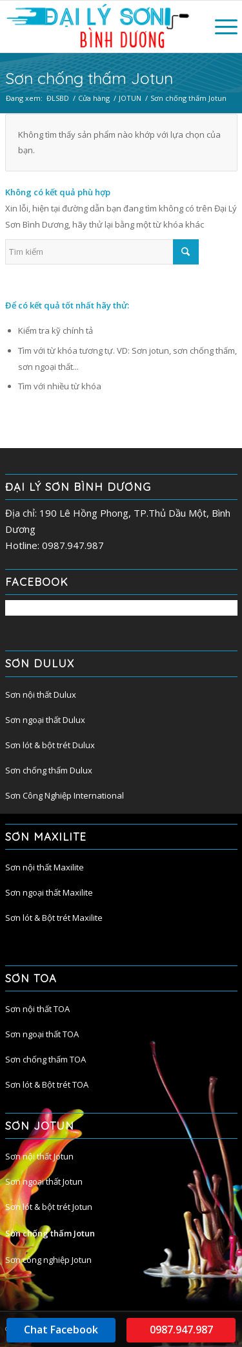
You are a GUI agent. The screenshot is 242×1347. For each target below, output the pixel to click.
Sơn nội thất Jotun (39, 1156)
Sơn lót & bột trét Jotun (48, 1206)
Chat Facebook (61, 1329)
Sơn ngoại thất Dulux (45, 720)
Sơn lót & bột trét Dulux (50, 745)
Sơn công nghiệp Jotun (48, 1260)
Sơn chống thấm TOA (45, 1059)
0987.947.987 (181, 1329)
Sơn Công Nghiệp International (64, 795)
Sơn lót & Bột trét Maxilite (54, 917)
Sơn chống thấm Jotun (50, 1233)
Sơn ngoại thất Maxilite (49, 892)
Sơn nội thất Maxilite (44, 867)
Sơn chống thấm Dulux (48, 770)
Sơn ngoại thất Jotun (44, 1181)
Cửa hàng (94, 98)
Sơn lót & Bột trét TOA (46, 1084)
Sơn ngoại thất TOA (42, 1034)
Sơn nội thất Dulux (40, 694)
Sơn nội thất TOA (37, 1009)
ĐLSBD (57, 98)
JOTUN (130, 98)
